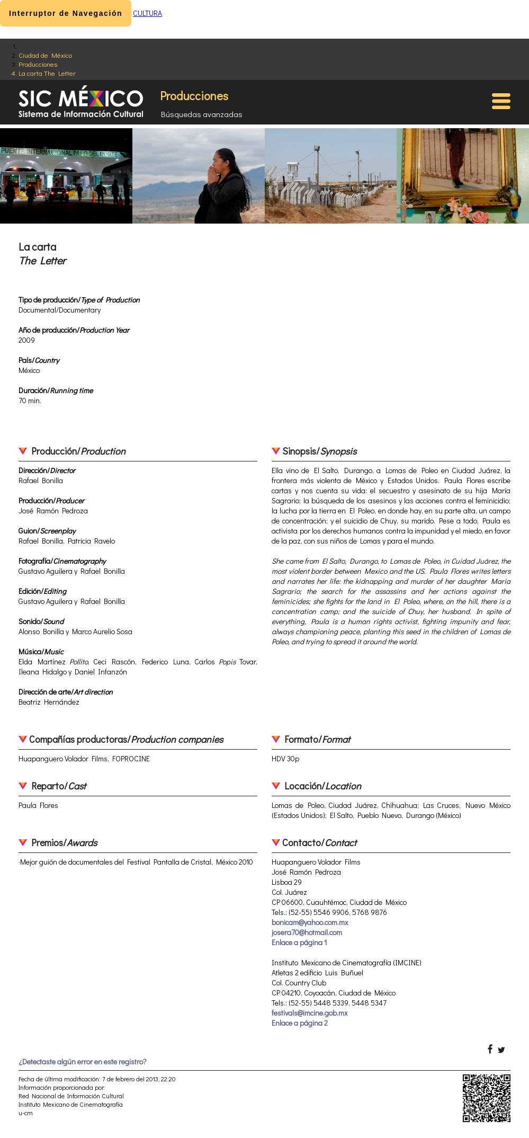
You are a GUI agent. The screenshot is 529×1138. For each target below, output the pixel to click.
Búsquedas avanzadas (202, 114)
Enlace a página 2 (300, 1023)
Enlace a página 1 (299, 942)
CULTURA (147, 13)
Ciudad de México (45, 54)
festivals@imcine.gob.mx (309, 1013)
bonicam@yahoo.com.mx (310, 922)
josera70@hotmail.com (307, 932)
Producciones (38, 63)
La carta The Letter (47, 72)
